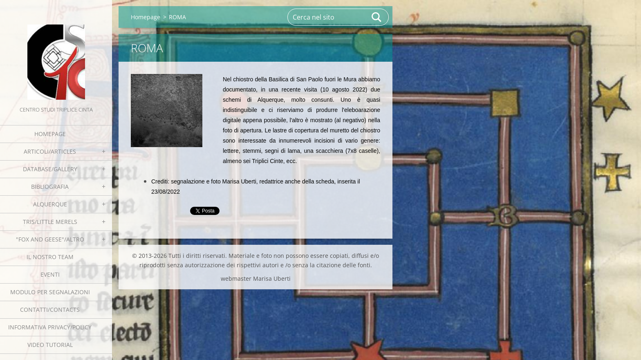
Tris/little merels (50, 222)
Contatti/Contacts (50, 309)
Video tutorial (50, 345)
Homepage (50, 134)
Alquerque (50, 204)
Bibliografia (50, 186)
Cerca (377, 17)
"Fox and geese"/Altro (50, 239)
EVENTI (50, 274)
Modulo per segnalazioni (50, 292)
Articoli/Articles (50, 151)
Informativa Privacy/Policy (50, 327)
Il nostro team (50, 257)
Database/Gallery (50, 169)
